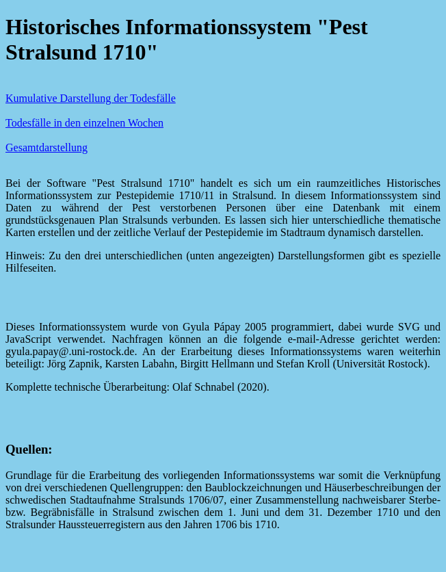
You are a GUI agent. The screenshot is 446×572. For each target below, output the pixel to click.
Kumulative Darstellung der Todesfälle (90, 98)
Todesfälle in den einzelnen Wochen (84, 123)
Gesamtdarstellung (46, 147)
